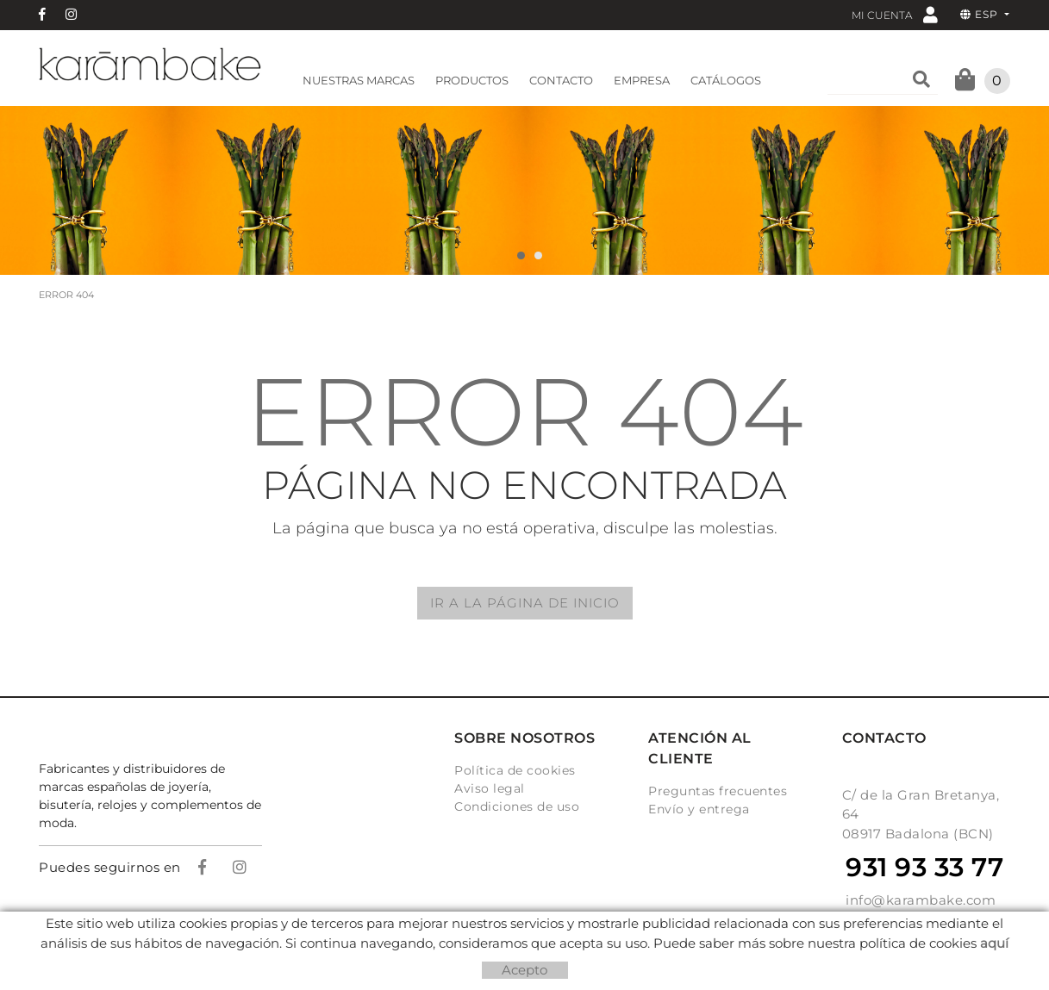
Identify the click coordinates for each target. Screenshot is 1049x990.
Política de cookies (515, 770)
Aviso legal (489, 788)
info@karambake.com (921, 900)
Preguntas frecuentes (717, 791)
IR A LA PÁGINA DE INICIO (525, 603)
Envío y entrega (699, 809)
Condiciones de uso (516, 806)
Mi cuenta (895, 14)
